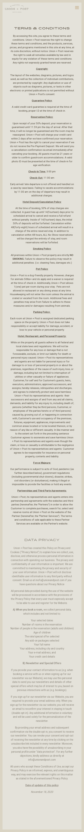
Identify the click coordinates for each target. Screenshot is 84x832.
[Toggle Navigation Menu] (78, 7)
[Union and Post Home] (17, 8)
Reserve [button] (42, 825)
